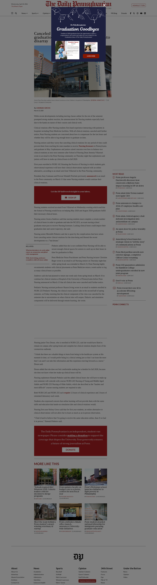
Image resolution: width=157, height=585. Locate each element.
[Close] (104, 5)
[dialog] (78, 292)
